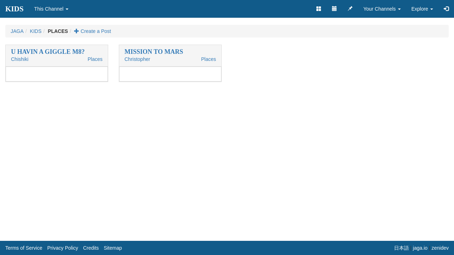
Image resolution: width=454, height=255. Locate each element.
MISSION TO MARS (153, 51)
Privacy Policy (62, 248)
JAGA (17, 31)
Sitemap (113, 248)
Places (95, 59)
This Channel (51, 9)
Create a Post (92, 31)
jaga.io (420, 248)
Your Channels (381, 9)
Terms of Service (23, 248)
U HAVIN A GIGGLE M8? (48, 51)
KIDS (14, 9)
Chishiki (19, 59)
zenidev (440, 248)
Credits (91, 248)
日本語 (401, 248)
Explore (422, 9)
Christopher (137, 59)
